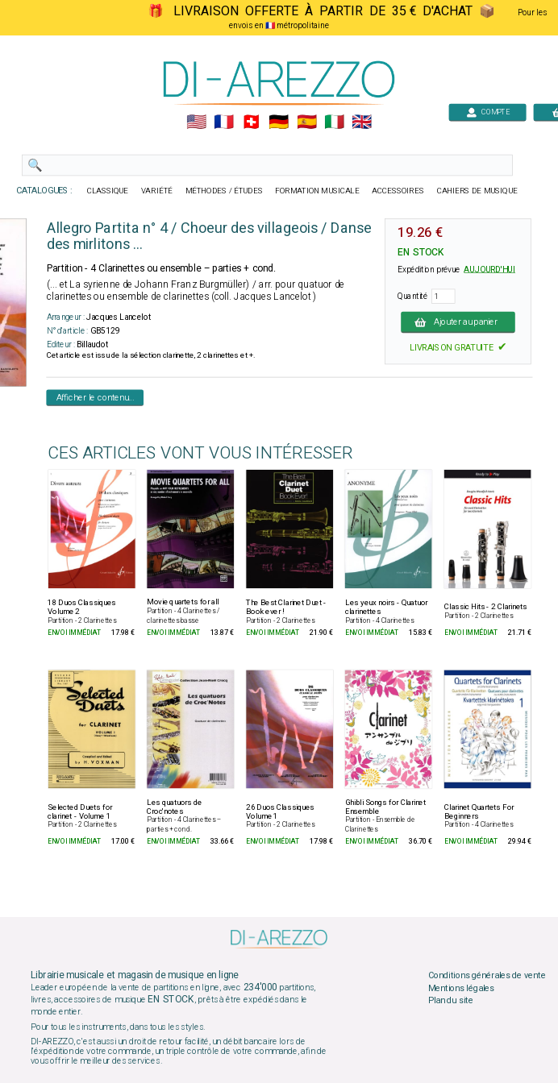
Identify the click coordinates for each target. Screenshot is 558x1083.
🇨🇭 (251, 122)
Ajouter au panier (458, 321)
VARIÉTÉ (157, 191)
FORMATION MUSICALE (317, 191)
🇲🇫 (224, 122)
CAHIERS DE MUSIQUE (477, 191)
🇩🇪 (279, 122)
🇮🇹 (334, 122)
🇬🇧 (362, 122)
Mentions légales (461, 987)
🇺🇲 (196, 122)
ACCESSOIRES (398, 191)
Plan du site (450, 1000)
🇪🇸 (307, 122)
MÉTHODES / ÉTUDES (224, 191)
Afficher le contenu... (95, 397)
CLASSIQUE (108, 191)
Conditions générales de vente (487, 975)
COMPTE (488, 111)
